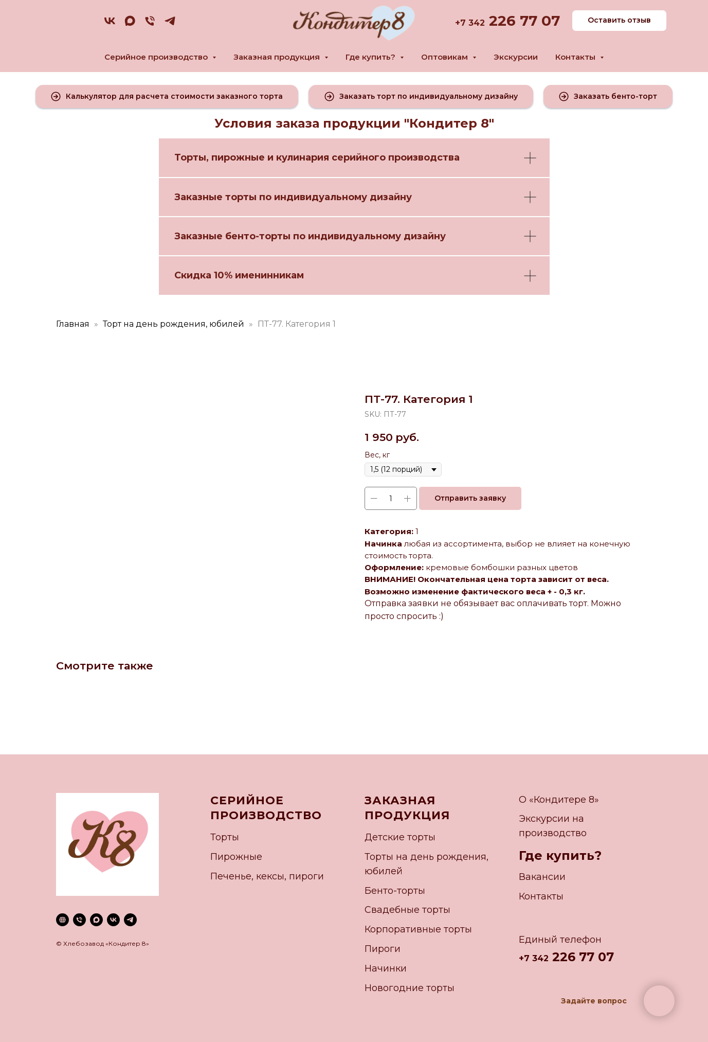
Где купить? (560, 855)
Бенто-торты (395, 890)
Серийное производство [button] (157, 57)
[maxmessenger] (129, 24)
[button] (167, 96)
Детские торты (400, 837)
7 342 (472, 23)
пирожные (238, 157)
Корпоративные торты (418, 929)
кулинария (302, 157)
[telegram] (170, 24)
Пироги (383, 949)
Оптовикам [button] (445, 57)
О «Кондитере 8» (559, 799)
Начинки (386, 968)
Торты (190, 157)
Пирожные (236, 856)
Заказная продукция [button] (277, 57)
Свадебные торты (407, 909)
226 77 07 (522, 20)
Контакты (541, 896)
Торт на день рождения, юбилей (173, 324)
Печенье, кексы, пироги (267, 876)
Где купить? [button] (371, 57)
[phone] (149, 24)
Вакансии (542, 876)
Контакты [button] (576, 57)
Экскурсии (516, 57)
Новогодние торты (410, 988)
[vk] (109, 24)
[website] (62, 919)
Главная (72, 324)
